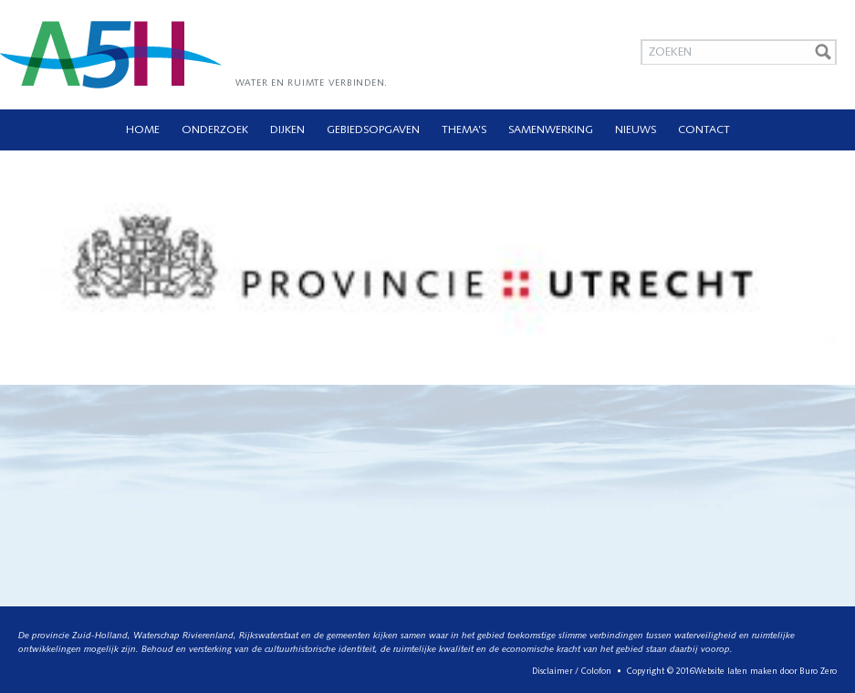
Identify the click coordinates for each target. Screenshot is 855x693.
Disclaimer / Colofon (571, 671)
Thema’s (464, 130)
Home (143, 130)
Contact (704, 130)
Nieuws (635, 130)
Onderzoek (215, 130)
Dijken (287, 130)
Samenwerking (550, 130)
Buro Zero (818, 671)
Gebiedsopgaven (373, 130)
